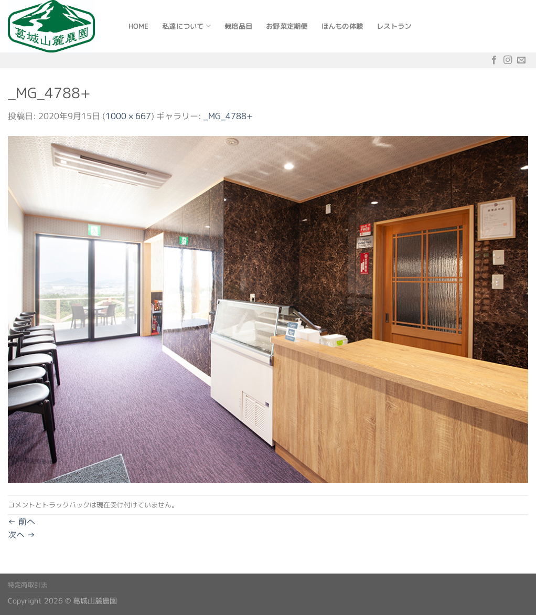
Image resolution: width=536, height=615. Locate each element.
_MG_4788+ (228, 116)
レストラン (394, 26)
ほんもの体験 (342, 26)
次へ (21, 534)
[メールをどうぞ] (521, 60)
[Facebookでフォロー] (494, 60)
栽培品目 (238, 26)
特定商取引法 (28, 584)
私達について (186, 26)
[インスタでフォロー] (507, 60)
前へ (21, 521)
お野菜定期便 (287, 26)
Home (138, 26)
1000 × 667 (128, 116)
